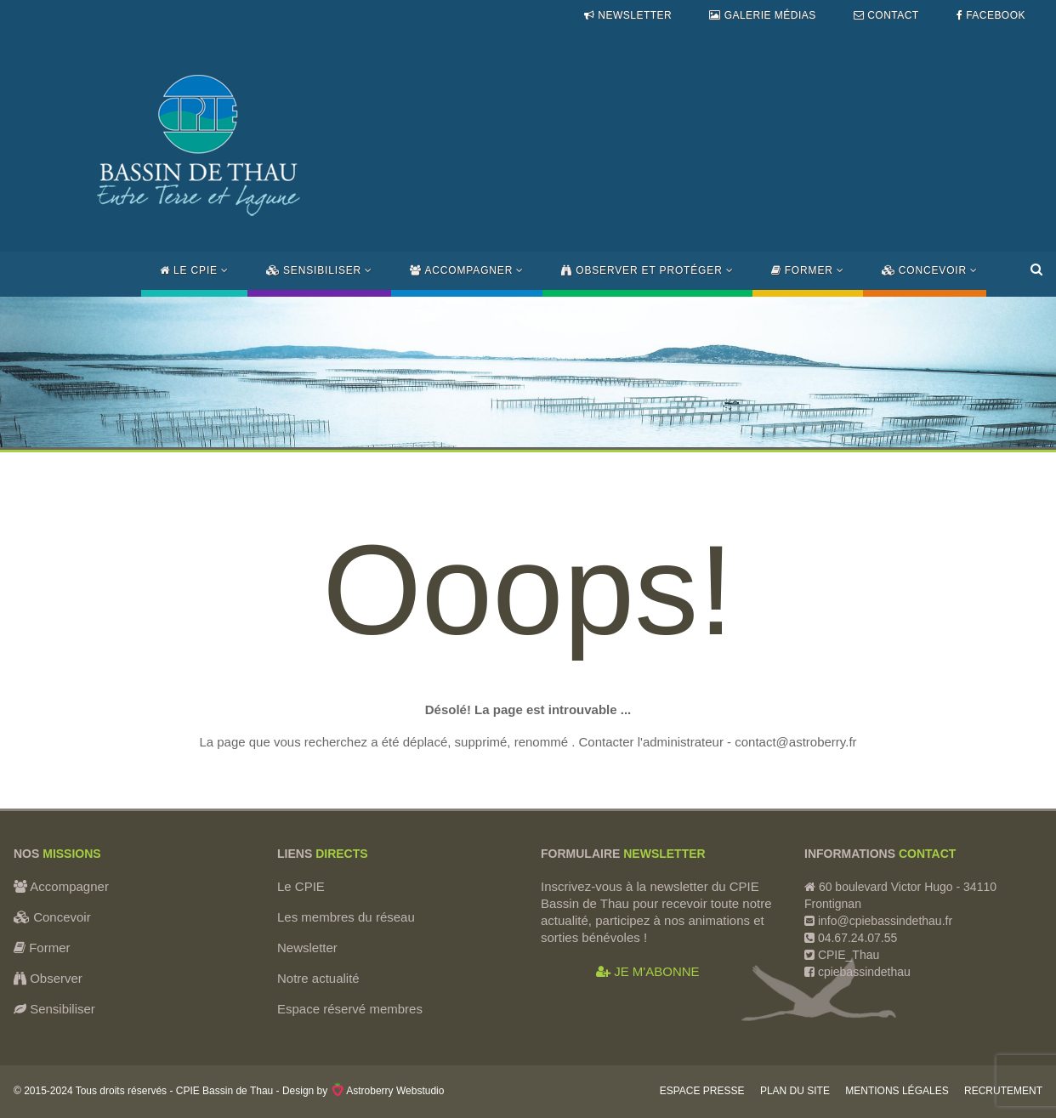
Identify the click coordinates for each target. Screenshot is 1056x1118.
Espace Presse (702, 1091)
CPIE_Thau (848, 955)
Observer (48, 978)
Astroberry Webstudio (388, 1091)
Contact (886, 15)
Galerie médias (762, 15)
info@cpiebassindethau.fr (885, 921)
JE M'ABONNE (648, 971)
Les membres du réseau (346, 917)
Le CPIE (194, 270)
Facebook (991, 15)
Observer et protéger (647, 270)
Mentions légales (896, 1091)
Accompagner (467, 270)
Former (807, 270)
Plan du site (795, 1091)
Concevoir (930, 270)
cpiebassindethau (863, 972)
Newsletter (628, 15)
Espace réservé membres (350, 1009)
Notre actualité (318, 978)
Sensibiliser (319, 270)
